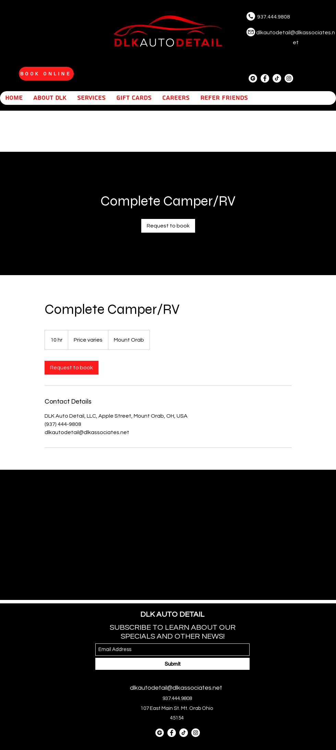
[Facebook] (265, 78)
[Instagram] (289, 78)
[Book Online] (46, 74)
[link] (168, 226)
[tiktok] (277, 78)
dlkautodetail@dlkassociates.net (176, 688)
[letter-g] (253, 78)
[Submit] (172, 664)
